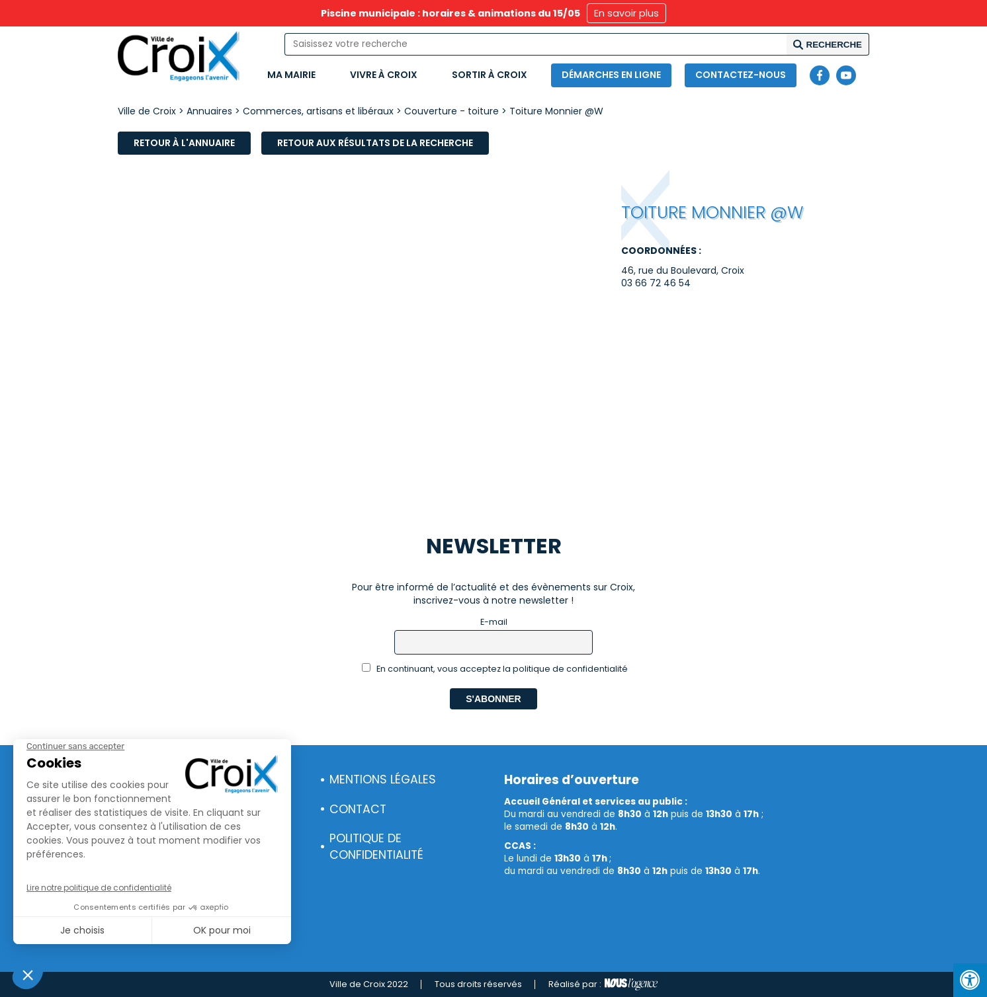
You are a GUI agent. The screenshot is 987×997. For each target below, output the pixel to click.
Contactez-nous (740, 74)
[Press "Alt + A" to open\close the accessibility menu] (970, 980)
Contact (357, 809)
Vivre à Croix (383, 74)
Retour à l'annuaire (184, 142)
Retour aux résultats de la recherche (375, 142)
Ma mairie (291, 74)
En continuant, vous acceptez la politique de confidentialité (495, 668)
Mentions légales (382, 779)
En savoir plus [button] (626, 13)
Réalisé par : (603, 984)
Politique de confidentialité (376, 846)
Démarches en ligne (611, 74)
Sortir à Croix (489, 74)
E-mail (493, 621)
